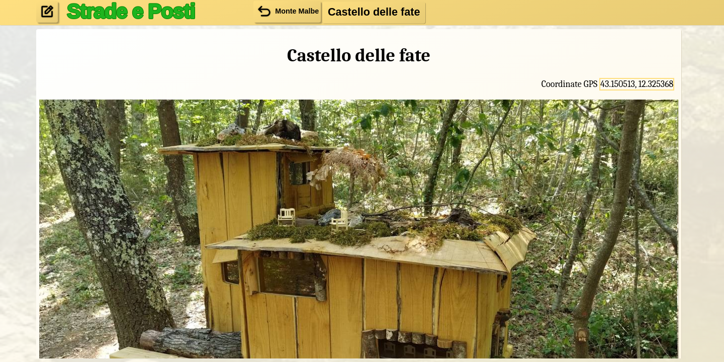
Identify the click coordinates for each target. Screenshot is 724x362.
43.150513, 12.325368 (636, 84)
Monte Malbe (287, 11)
